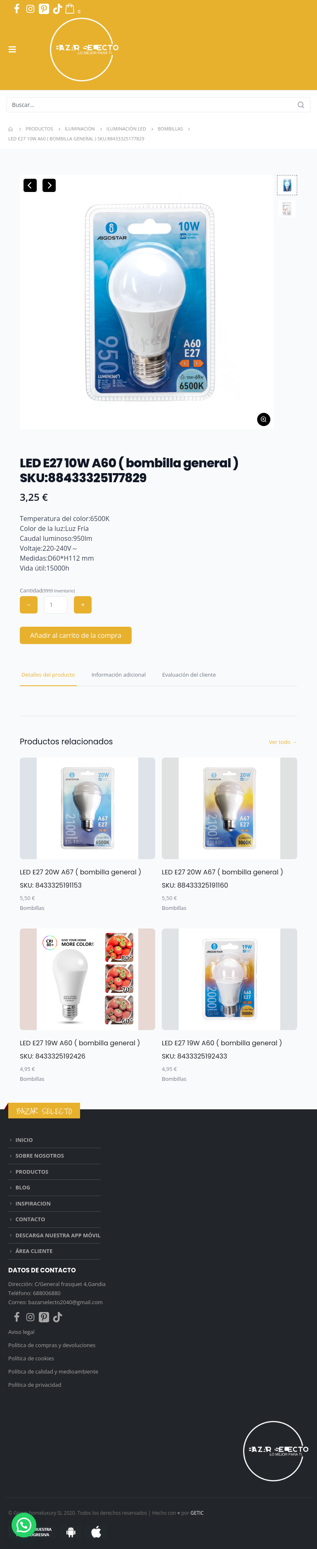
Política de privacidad (34, 1384)
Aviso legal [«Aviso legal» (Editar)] (22, 1332)
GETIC (196, 1512)
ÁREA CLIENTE (33, 1251)
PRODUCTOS (31, 1171)
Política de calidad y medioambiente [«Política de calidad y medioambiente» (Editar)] (53, 1371)
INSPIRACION (33, 1203)
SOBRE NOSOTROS (39, 1155)
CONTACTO (30, 1219)
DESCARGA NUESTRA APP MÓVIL (57, 1235)
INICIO (24, 1140)
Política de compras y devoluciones (51, 1345)
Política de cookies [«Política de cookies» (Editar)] (31, 1358)
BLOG (22, 1187)
